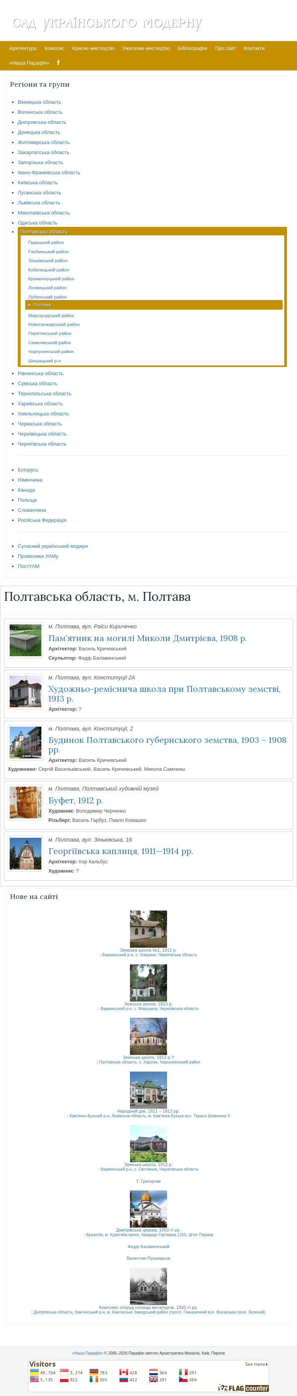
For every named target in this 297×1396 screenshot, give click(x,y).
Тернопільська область (45, 393)
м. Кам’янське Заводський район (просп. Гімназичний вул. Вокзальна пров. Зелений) (186, 1312)
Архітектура (23, 48)
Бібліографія (192, 48)
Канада (26, 490)
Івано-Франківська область (49, 172)
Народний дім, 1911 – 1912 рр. (148, 1111)
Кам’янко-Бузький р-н (89, 1116)
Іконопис (54, 48)
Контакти (254, 48)
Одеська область (38, 223)
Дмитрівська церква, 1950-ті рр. (148, 1230)
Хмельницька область (43, 414)
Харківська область (40, 403)
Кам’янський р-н (90, 1312)
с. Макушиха (145, 1009)
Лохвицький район (47, 287)
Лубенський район (47, 296)
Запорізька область (40, 162)
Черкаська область (40, 424)
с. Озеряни (146, 955)
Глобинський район (48, 251)
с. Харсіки (148, 1062)
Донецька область (39, 132)
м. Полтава (39, 304)
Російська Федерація (42, 520)
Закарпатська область (44, 152)
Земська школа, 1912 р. (148, 1164)
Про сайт (225, 48)
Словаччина (32, 510)
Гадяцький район (46, 242)
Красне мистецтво (93, 48)
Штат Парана (201, 1235)
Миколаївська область (44, 213)
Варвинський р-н (117, 955)
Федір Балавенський (148, 1246)
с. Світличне (145, 1169)
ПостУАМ (28, 566)
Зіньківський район (48, 260)
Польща (27, 500)
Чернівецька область (42, 434)
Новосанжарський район (54, 324)
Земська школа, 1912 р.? (148, 1057)
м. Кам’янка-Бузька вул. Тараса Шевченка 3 (189, 1116)
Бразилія (94, 1235)
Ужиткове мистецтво (147, 48)
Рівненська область (40, 373)
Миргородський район (51, 315)
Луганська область (39, 193)
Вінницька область (39, 102)
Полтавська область (44, 232)
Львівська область (39, 203)
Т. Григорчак (148, 1181)
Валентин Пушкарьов (148, 1258)
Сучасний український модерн (53, 546)
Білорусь (28, 470)
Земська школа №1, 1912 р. (148, 950)
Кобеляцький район (48, 269)
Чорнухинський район (51, 351)
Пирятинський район (50, 333)
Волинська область (40, 112)
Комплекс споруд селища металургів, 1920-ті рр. (148, 1307)
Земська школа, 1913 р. (148, 1004)
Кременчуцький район (51, 278)
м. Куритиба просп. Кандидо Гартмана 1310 (145, 1235)
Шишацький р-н (44, 360)
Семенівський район (49, 342)
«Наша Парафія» (29, 63)
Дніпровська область (42, 122)
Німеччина (30, 480)
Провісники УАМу (38, 556)
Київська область (38, 182)
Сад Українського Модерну (107, 22)
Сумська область (38, 383)
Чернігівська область (42, 444)
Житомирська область (44, 142)
